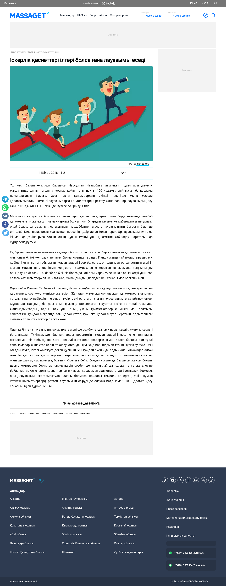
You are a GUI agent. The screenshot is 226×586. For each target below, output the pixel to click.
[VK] (180, 480)
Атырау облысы (20, 507)
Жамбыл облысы (125, 534)
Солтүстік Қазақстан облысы (81, 543)
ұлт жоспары (71, 413)
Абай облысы (18, 534)
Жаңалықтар (66, 15)
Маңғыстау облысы (74, 498)
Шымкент (68, 552)
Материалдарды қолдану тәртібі (187, 517)
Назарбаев (85, 413)
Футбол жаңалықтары (128, 552)
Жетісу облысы (72, 534)
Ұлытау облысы (124, 543)
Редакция (172, 526)
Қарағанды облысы (22, 525)
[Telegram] (203, 480)
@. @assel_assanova (81, 403)
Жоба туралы (175, 500)
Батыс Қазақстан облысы (78, 516)
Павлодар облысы (22, 543)
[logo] (29, 15)
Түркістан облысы (126, 516)
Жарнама (9, 3)
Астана (118, 498)
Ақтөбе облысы (124, 507)
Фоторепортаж (119, 15)
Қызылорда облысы (75, 525)
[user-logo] (205, 15)
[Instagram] (196, 480)
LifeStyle (82, 15)
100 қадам (58, 413)
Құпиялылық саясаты (180, 535)
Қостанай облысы (125, 525)
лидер (23, 413)
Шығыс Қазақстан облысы (27, 552)
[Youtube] (172, 480)
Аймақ (103, 15)
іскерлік (14, 413)
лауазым (45, 413)
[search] (213, 15)
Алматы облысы (72, 507)
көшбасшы (34, 413)
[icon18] (40, 480)
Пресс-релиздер (176, 509)
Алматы (15, 498)
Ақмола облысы (20, 516)
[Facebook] (188, 480)
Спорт (93, 15)
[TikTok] (165, 480)
